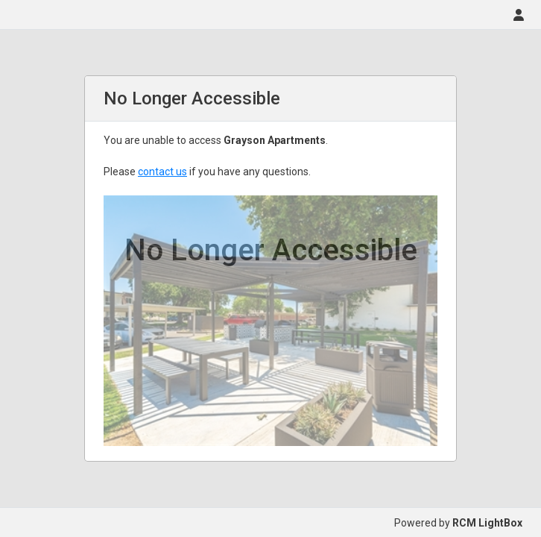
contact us (162, 172)
